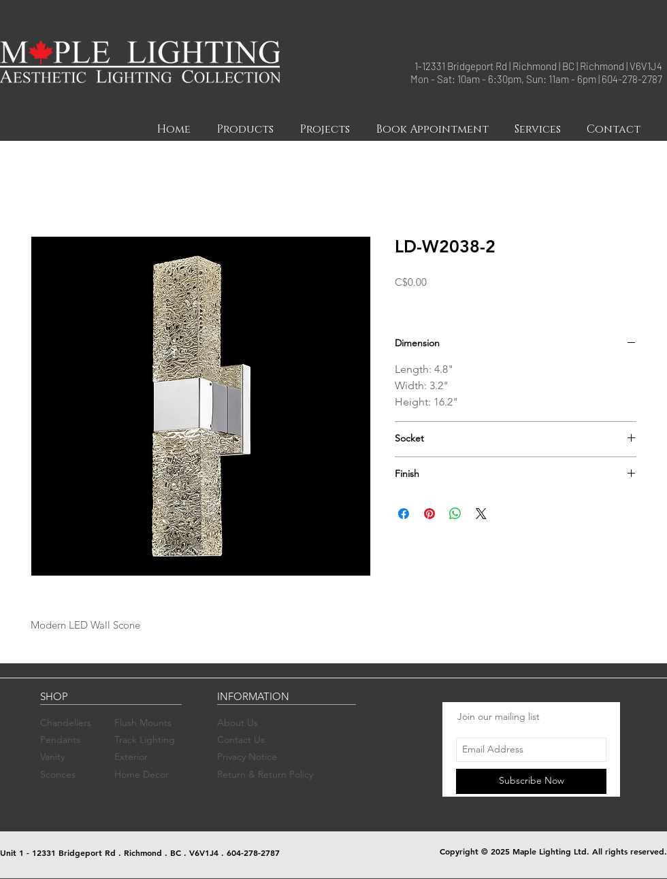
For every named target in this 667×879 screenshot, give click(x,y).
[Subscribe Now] (531, 781)
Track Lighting (144, 739)
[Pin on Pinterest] (429, 513)
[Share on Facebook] (403, 513)
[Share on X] (481, 513)
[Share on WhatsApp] (455, 513)
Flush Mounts (143, 722)
